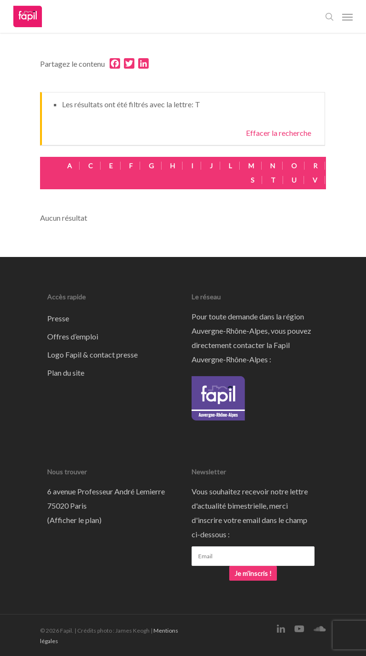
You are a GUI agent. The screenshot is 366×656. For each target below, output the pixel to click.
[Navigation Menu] (347, 16)
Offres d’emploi (72, 336)
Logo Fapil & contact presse (92, 354)
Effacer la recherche (278, 132)
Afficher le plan (74, 519)
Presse (58, 318)
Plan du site (65, 372)
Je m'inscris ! (253, 573)
